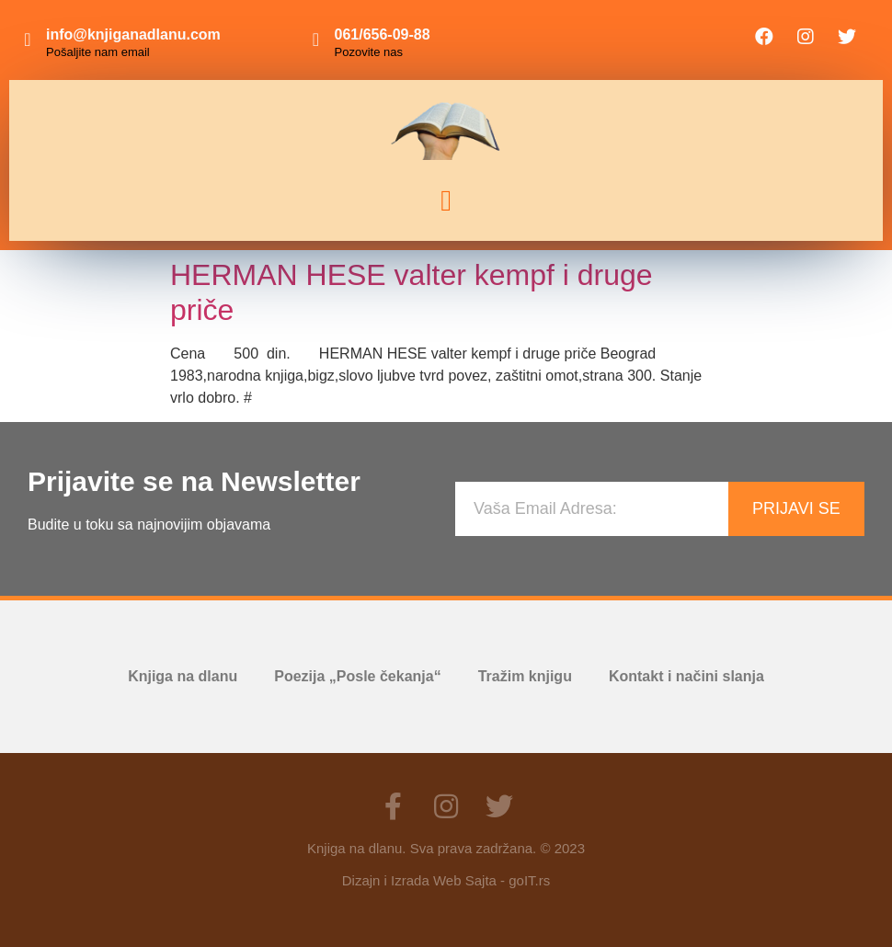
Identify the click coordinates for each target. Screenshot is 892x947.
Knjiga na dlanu (182, 676)
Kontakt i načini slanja (686, 676)
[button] (446, 200)
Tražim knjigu (525, 676)
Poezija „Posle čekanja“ (357, 676)
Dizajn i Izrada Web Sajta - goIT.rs (446, 880)
